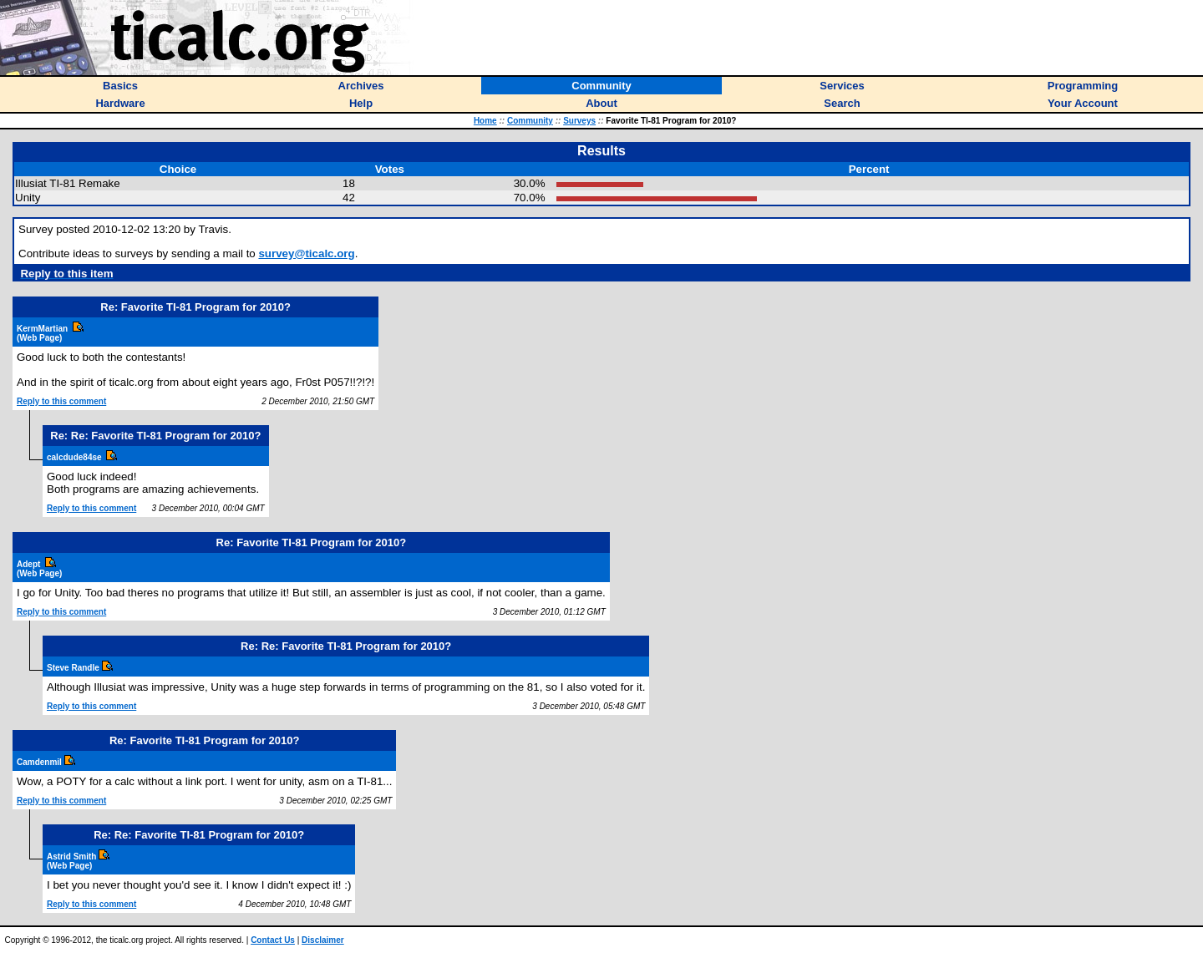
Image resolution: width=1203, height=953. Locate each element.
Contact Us (273, 940)
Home (485, 120)
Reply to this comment (61, 401)
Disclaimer (323, 940)
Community (530, 120)
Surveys (579, 120)
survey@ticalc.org (306, 253)
